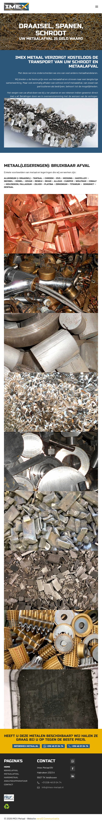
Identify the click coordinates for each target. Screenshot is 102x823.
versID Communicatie (47, 818)
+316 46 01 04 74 (53, 746)
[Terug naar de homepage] (16, 6)
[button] (96, 6)
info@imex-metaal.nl (26, 746)
